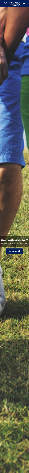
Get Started (13, 251)
